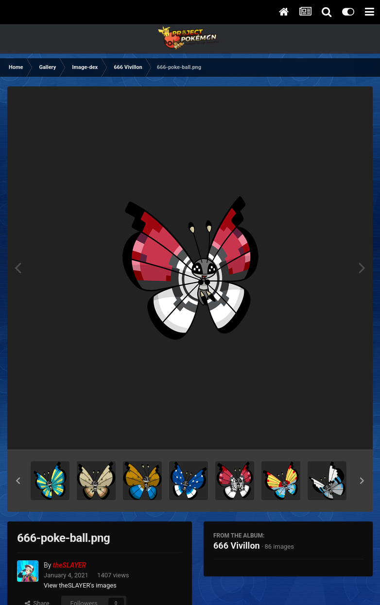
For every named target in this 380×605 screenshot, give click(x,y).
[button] (18, 480)
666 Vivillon (236, 545)
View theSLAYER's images (80, 585)
